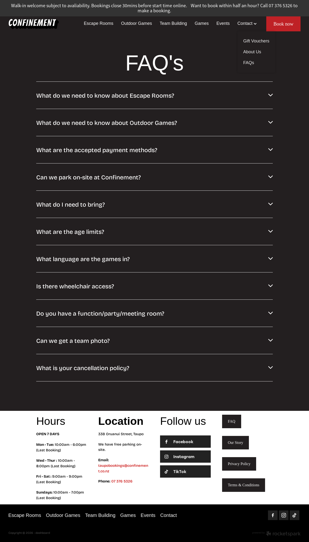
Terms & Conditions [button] (243, 485)
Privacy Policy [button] (239, 464)
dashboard (42, 532)
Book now (284, 24)
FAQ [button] (231, 421)
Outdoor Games (136, 23)
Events (223, 23)
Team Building (173, 23)
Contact (247, 23)
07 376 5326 (122, 481)
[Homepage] (37, 24)
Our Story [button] (235, 442)
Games (202, 23)
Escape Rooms (98, 23)
